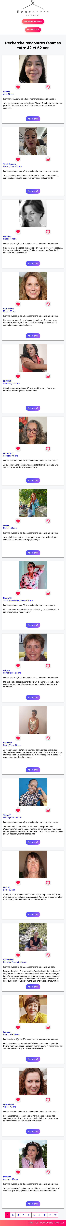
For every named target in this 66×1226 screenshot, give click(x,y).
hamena (6, 1032)
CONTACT (59, 1223)
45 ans (15, 456)
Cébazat (6, 456)
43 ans (19, 166)
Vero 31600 (8, 309)
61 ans (13, 311)
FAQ (31, 1223)
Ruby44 (6, 92)
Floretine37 (8, 453)
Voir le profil (33, 119)
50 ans (11, 94)
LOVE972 (7, 381)
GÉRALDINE (8, 960)
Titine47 (7, 815)
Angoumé (7, 1034)
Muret (5, 311)
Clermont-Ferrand (11, 962)
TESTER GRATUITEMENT (33, 21)
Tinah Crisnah (9, 164)
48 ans (14, 528)
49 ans (19, 817)
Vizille (5, 1107)
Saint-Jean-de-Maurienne (14, 600)
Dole (5, 890)
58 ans (18, 745)
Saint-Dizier (8, 673)
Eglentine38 (8, 1104)
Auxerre (6, 1179)
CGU (36, 1223)
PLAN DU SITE (46, 1223)
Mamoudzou (8, 166)
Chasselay (7, 383)
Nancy (6, 239)
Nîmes (6, 528)
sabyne (6, 670)
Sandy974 (7, 743)
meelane (7, 1177)
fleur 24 (6, 887)
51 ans (18, 673)
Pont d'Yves (8, 745)
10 (55, 1215)
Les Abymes (8, 817)
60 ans (12, 890)
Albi (5, 94)
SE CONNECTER (33, 30)
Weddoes (7, 236)
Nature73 (7, 598)
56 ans (23, 962)
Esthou (6, 526)
